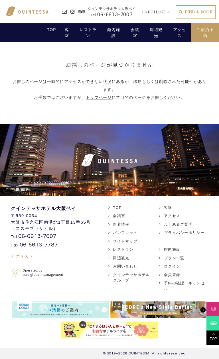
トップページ (99, 97)
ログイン (172, 266)
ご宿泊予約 (205, 32)
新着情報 (121, 224)
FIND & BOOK (198, 12)
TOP (51, 29)
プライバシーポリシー (184, 233)
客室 (67, 32)
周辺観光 (156, 32)
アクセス (179, 32)
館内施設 (113, 32)
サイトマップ (125, 241)
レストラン (88, 32)
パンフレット (125, 233)
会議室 (135, 32)
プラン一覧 (174, 258)
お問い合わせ (125, 266)
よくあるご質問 (178, 224)
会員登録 (172, 275)
